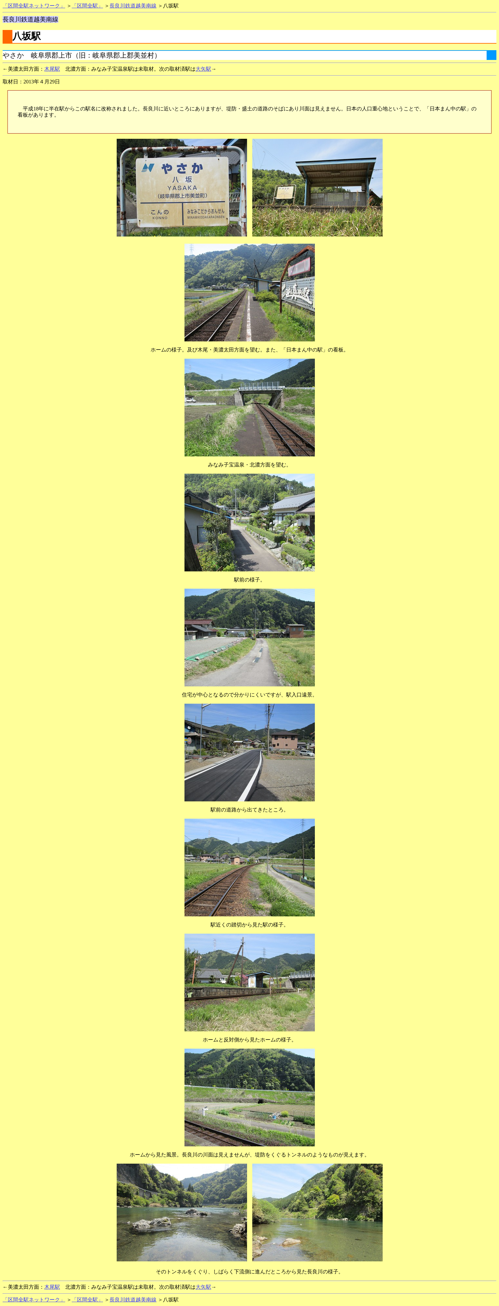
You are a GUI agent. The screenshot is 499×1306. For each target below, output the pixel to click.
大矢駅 (203, 69)
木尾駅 (52, 69)
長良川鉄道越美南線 (133, 5)
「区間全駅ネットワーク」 (34, 5)
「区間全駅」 (87, 5)
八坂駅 (26, 36)
